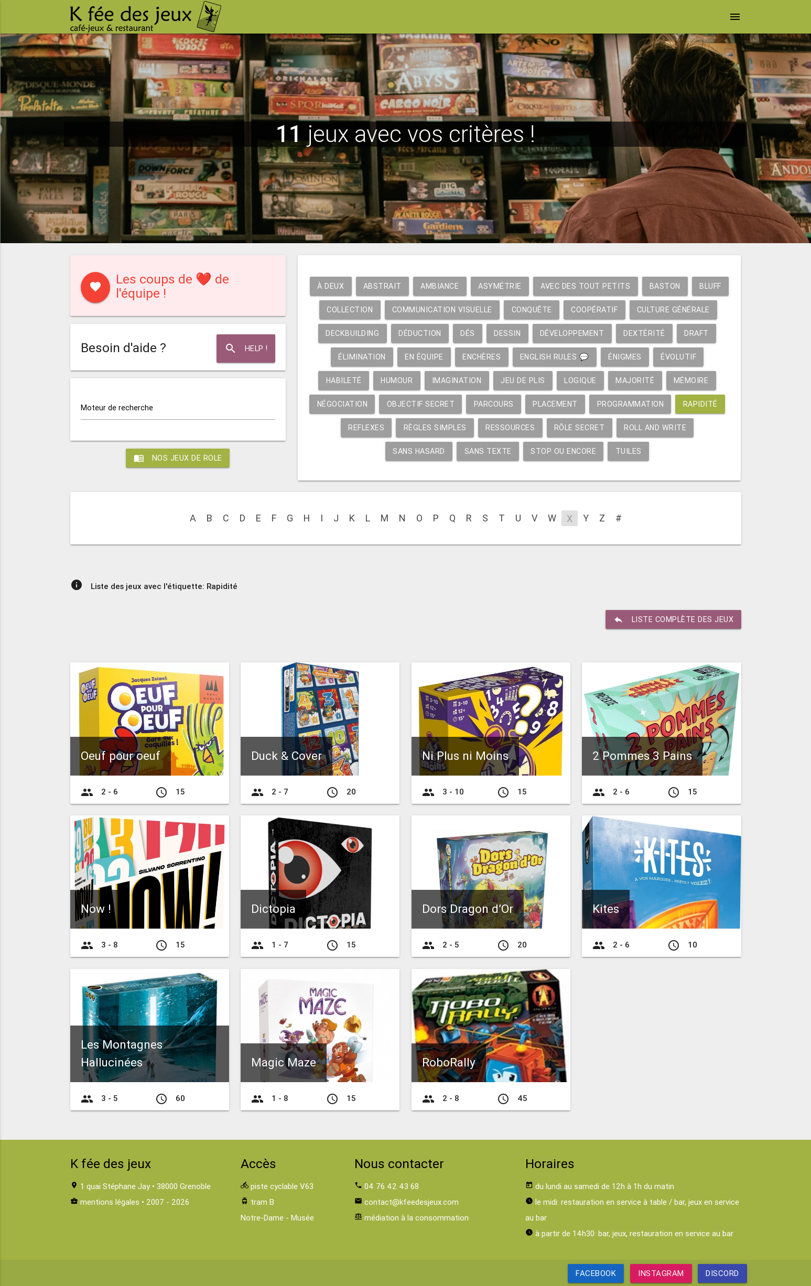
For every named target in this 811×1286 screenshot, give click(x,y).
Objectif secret (547, 404)
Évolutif (395, 380)
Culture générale (364, 333)
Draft (408, 357)
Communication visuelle (508, 309)
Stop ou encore (608, 451)
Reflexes (478, 427)
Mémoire (402, 404)
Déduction (519, 333)
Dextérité (355, 357)
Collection (411, 309)
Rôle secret (696, 427)
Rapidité (422, 427)
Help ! (245, 348)
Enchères (589, 357)
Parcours (621, 404)
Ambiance (457, 286)
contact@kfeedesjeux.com (411, 1202)
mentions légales (109, 1202)
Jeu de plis (636, 380)
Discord (722, 1273)
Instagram (661, 1273)
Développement (675, 333)
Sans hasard (460, 451)
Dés (567, 333)
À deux (344, 286)
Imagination (569, 380)
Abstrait (397, 286)
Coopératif (666, 309)
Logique (695, 380)
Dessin (608, 333)
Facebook (596, 1273)
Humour (507, 380)
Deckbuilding (449, 333)
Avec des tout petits (606, 286)
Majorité (345, 404)
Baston (688, 286)
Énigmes (339, 380)
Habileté (452, 380)
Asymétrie (519, 286)
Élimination (466, 357)
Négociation (465, 404)
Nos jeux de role (177, 459)
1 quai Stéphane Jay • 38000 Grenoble (145, 1186)
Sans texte (531, 451)
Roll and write (380, 451)
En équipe (529, 357)
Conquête (601, 309)
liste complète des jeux (672, 619)
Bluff (356, 309)
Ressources (626, 427)
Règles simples (549, 427)
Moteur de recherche (117, 408)
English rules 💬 (665, 357)
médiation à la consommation (416, 1218)
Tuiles (675, 451)
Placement (685, 404)
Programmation (351, 427)
